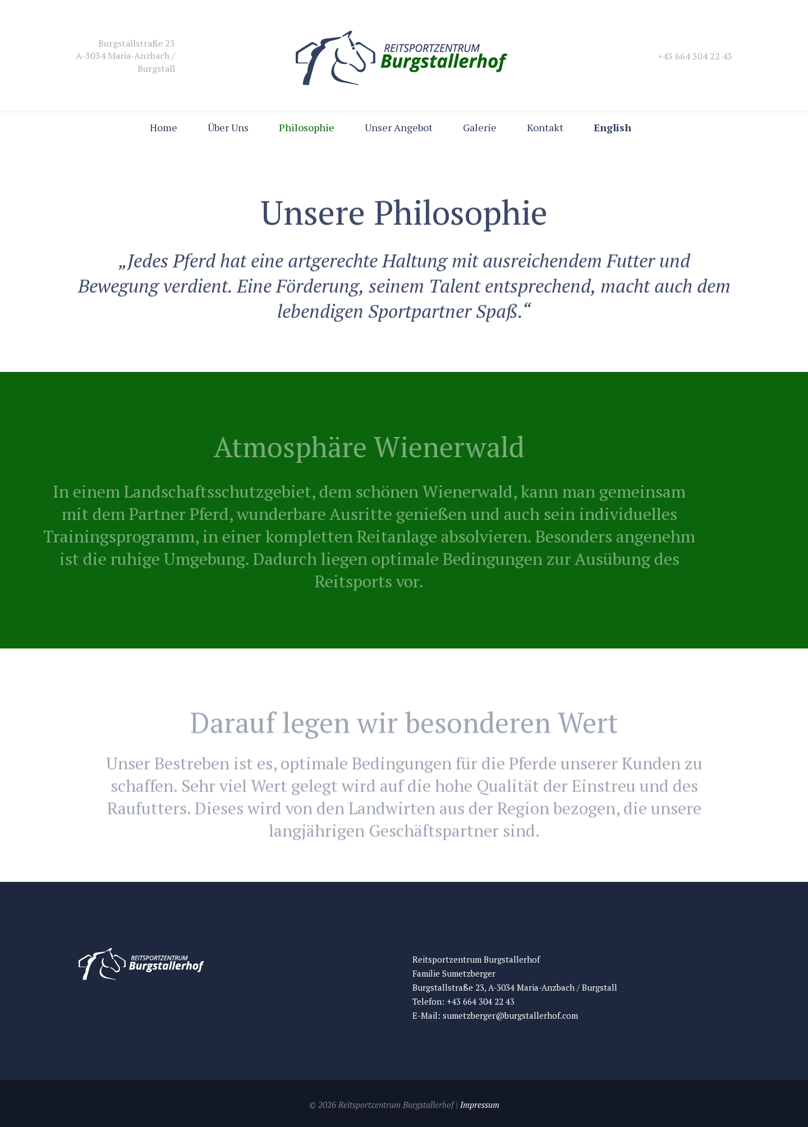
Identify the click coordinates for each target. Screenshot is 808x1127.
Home (163, 127)
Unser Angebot (399, 127)
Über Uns (228, 127)
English (612, 127)
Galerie (480, 127)
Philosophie (306, 127)
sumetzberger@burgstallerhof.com (510, 1015)
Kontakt (545, 127)
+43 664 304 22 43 (481, 1001)
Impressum (479, 1104)
